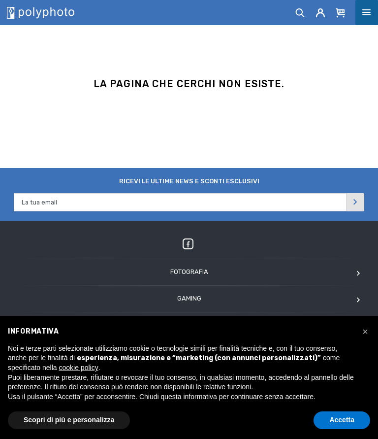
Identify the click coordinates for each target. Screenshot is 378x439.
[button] (365, 331)
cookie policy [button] (78, 367)
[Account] (321, 12)
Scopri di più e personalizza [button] (69, 420)
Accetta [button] (341, 420)
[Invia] (355, 202)
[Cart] (340, 12)
